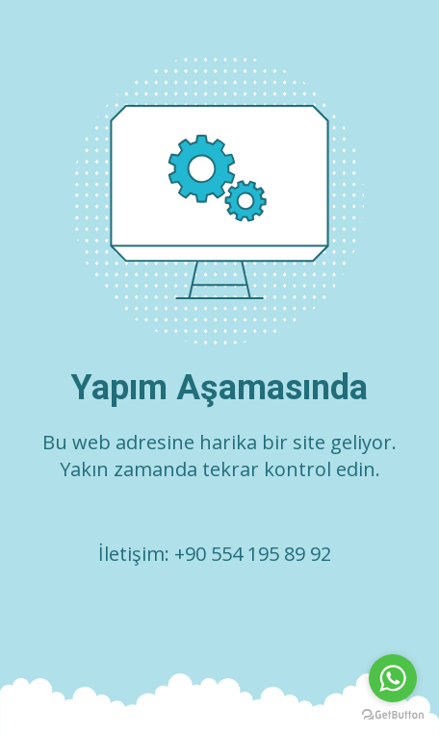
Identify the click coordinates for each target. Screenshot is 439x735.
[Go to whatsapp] (393, 678)
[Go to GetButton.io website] (393, 715)
